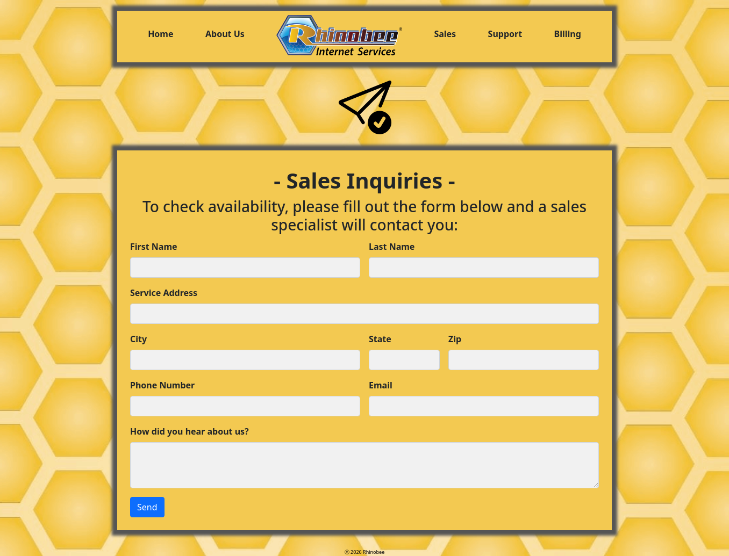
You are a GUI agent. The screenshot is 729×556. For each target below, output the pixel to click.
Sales (445, 34)
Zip (454, 339)
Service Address (163, 293)
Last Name (391, 246)
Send (147, 507)
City (138, 339)
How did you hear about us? (189, 431)
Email (380, 385)
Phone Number (162, 385)
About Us (225, 34)
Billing (567, 34)
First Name (153, 246)
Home (160, 34)
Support (505, 34)
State (380, 339)
